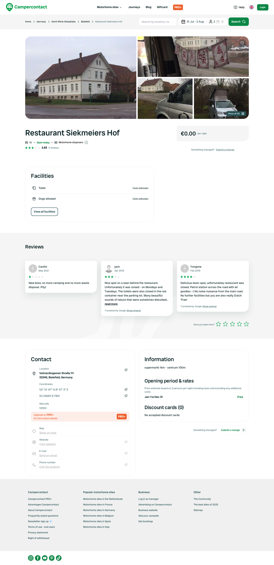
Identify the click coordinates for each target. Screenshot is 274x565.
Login (263, 7)
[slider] (232, 323)
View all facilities (44, 211)
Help (239, 7)
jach (117, 267)
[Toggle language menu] (251, 7)
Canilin (42, 267)
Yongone (195, 267)
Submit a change (225, 149)
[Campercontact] (27, 7)
